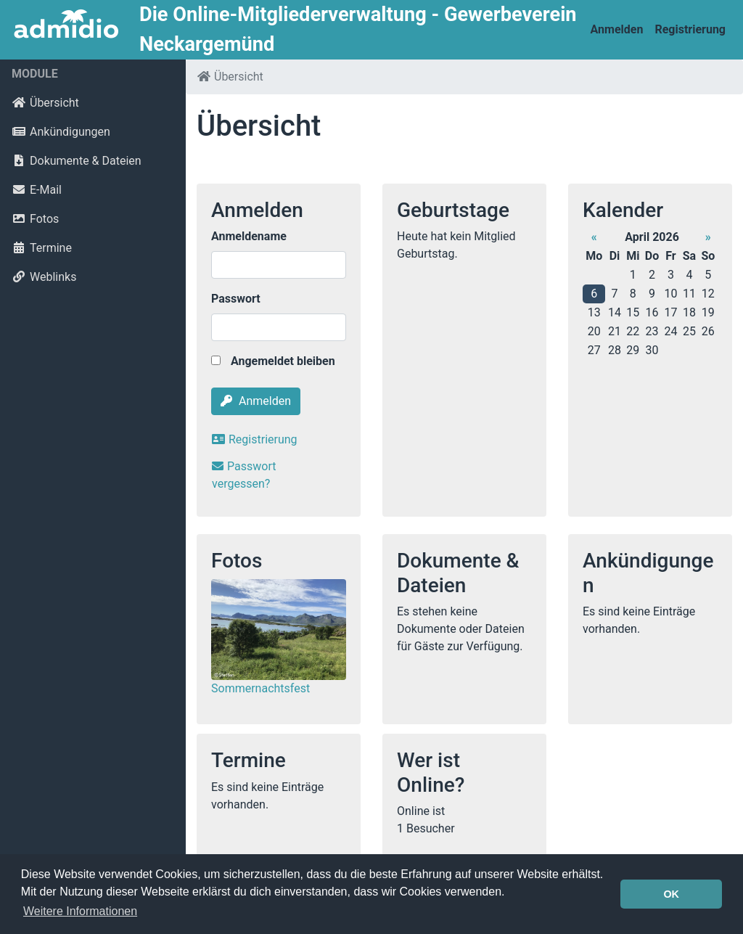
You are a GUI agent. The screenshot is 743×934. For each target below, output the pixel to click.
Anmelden (617, 29)
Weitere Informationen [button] (80, 911)
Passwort (235, 299)
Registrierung (690, 29)
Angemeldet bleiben (273, 361)
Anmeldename (249, 236)
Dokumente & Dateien (76, 161)
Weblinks (44, 277)
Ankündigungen (61, 132)
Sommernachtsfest (260, 688)
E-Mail (37, 190)
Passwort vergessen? (244, 475)
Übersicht (45, 103)
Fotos (35, 219)
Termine (42, 248)
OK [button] (671, 894)
